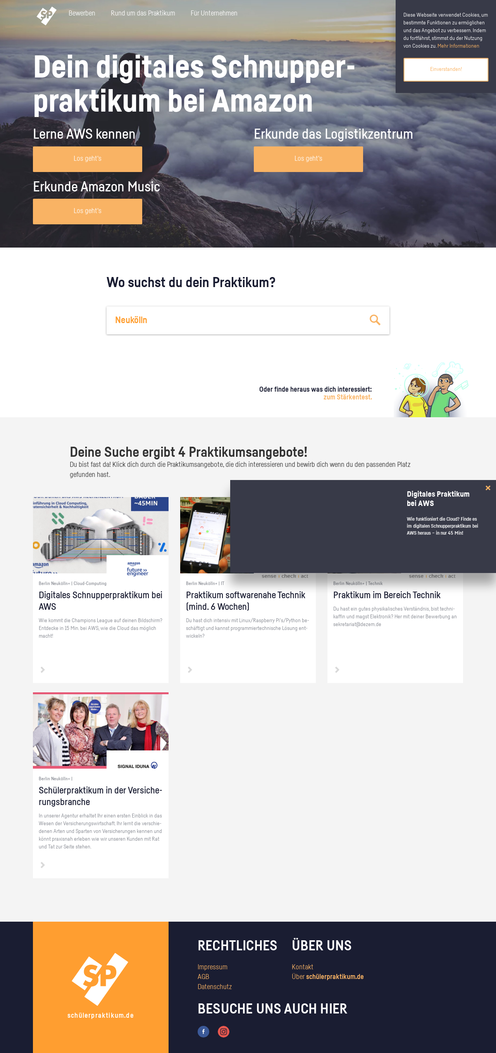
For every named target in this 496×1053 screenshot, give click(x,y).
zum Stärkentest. (348, 397)
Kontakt (302, 967)
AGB (203, 977)
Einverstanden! (446, 69)
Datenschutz (215, 987)
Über (328, 977)
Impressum (212, 967)
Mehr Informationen (458, 46)
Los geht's (88, 158)
